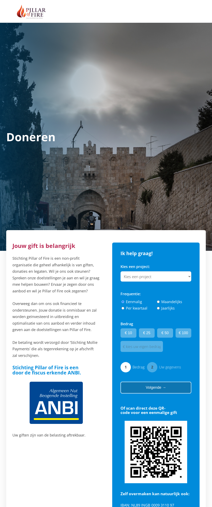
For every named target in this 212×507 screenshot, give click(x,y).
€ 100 (183, 333)
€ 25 (146, 333)
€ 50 (165, 333)
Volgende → (156, 387)
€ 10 (128, 333)
